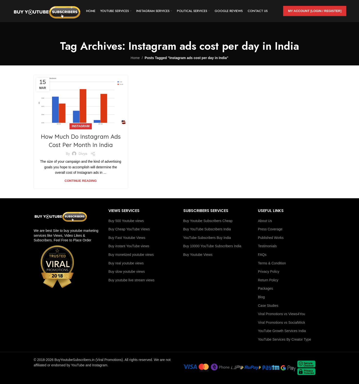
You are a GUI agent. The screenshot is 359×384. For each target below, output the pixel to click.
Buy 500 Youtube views (126, 221)
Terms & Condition (272, 263)
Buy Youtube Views (198, 255)
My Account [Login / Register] (314, 11)
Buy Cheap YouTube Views (129, 229)
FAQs (262, 255)
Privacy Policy (268, 271)
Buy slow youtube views (126, 271)
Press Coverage (270, 229)
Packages (265, 288)
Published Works (271, 238)
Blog (261, 297)
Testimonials (267, 246)
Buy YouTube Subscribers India (207, 229)
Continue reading (81, 181)
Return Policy (268, 280)
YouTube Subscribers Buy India (207, 238)
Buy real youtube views (126, 263)
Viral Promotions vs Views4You (281, 314)
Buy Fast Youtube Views (126, 238)
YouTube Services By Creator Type (284, 339)
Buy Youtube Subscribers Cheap (208, 221)
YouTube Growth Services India (282, 331)
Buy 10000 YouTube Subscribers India (212, 246)
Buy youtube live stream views (131, 280)
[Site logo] (47, 11)
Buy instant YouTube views (128, 246)
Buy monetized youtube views (131, 255)
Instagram (81, 126)
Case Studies (268, 306)
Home (135, 58)
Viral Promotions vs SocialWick (281, 322)
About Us (265, 221)
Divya (83, 154)
